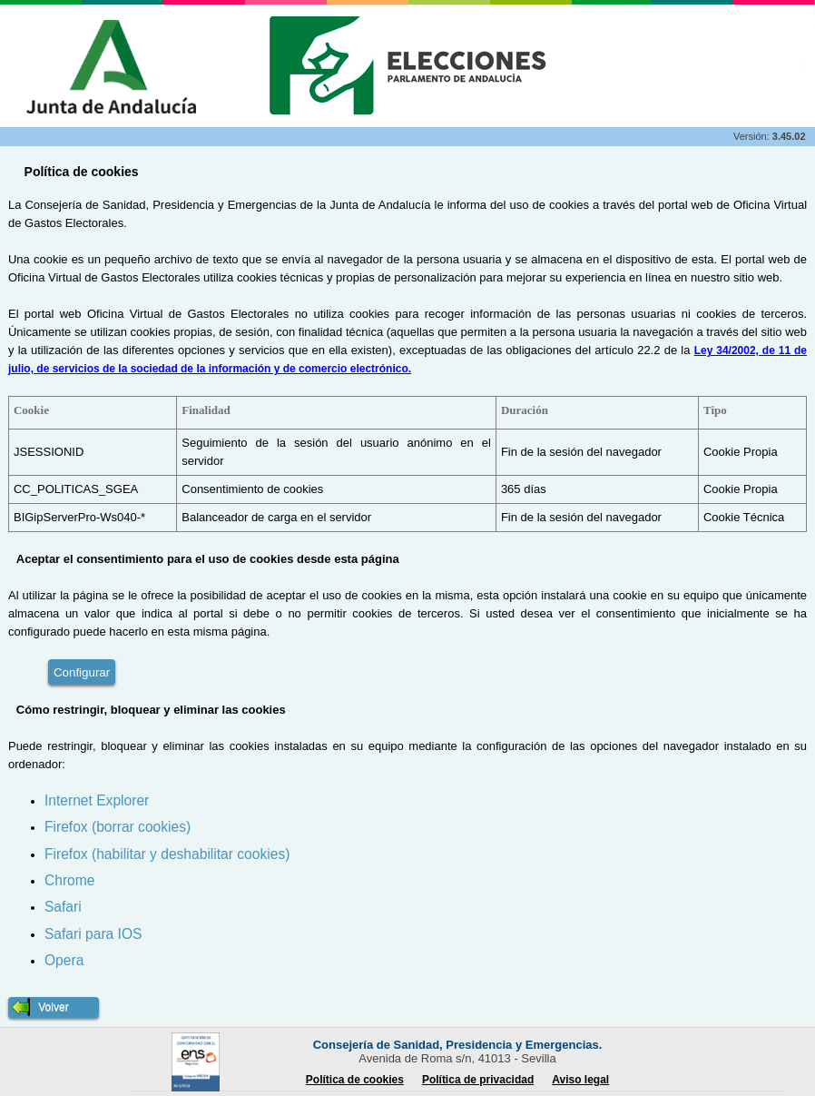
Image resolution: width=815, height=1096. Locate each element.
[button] (53, 1007)
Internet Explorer (96, 800)
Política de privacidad (478, 1079)
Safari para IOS (93, 934)
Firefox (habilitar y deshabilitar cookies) (167, 854)
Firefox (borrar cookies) (117, 826)
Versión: (752, 136)
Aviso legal (580, 1079)
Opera (63, 960)
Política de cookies (355, 1079)
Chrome (69, 880)
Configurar (82, 672)
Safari (63, 906)
